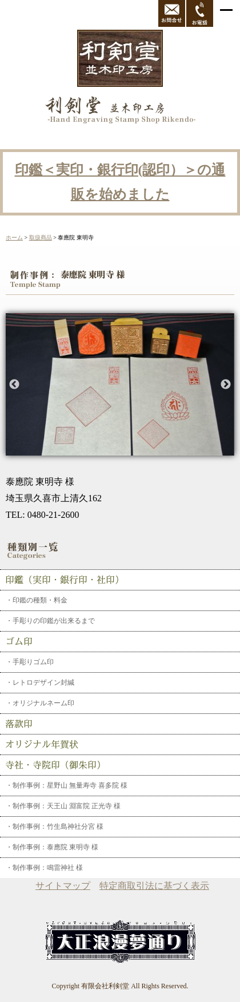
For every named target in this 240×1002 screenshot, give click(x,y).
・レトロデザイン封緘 (40, 682)
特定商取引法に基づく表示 (154, 886)
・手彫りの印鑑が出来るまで (50, 621)
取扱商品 (40, 237)
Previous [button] (14, 384)
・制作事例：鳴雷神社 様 (44, 868)
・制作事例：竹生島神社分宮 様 (54, 827)
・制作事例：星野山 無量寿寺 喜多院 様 (66, 785)
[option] (120, 384)
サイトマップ (62, 886)
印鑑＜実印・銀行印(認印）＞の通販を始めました (120, 182)
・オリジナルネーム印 (40, 703)
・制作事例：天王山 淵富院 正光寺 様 (63, 806)
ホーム (14, 237)
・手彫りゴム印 (30, 662)
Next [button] (225, 384)
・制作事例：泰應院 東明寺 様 (52, 847)
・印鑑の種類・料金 (36, 600)
